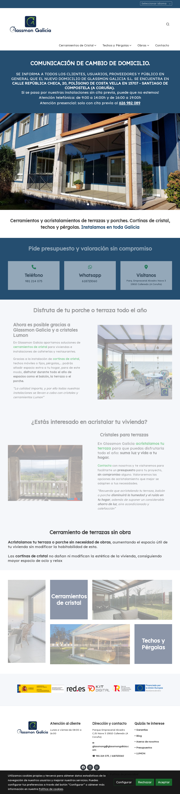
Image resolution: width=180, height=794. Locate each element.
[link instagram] (90, 767)
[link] (30, 24)
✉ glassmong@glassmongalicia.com (110, 746)
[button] (77, 45)
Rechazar (145, 782)
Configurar (124, 782)
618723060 (118, 755)
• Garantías (141, 729)
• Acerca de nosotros (146, 741)
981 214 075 (102, 755)
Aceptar (164, 782)
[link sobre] (26, 727)
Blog (139, 735)
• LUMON (139, 753)
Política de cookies (51, 789)
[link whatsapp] (97, 767)
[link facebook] (83, 767)
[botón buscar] (167, 24)
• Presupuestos (143, 747)
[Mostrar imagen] (90, 688)
